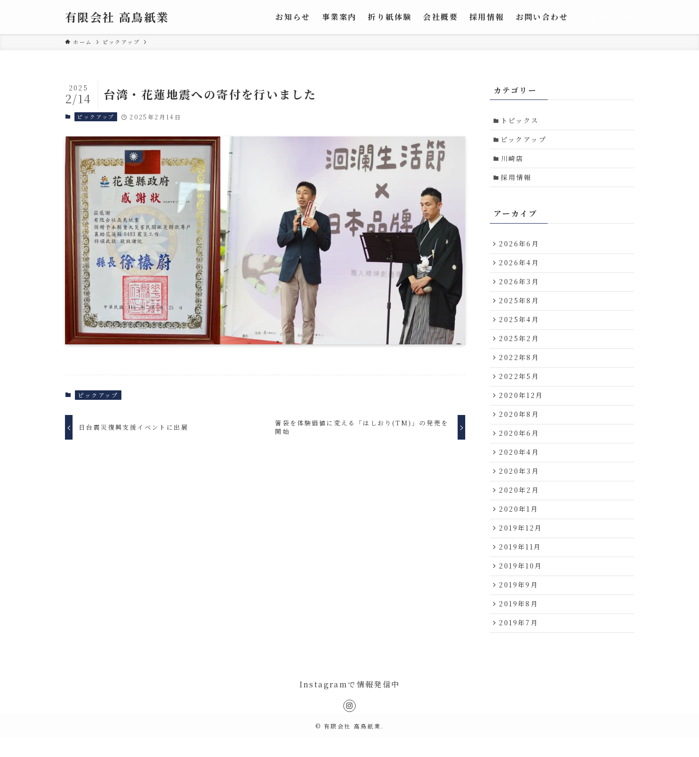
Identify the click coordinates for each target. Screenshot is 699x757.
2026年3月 (520, 286)
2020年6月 (520, 444)
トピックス (521, 121)
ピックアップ (95, 116)
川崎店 (513, 160)
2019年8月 (519, 621)
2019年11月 (521, 562)
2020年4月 (520, 464)
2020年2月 (520, 503)
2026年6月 (520, 247)
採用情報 (517, 179)
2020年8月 (520, 424)
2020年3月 (520, 483)
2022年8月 (520, 365)
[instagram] (349, 725)
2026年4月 (520, 266)
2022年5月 (520, 385)
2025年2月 (520, 346)
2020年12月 (522, 404)
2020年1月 (519, 523)
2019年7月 (519, 641)
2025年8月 (520, 306)
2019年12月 (521, 543)
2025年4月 (520, 326)
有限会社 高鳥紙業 (117, 17)
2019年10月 (521, 582)
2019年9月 (519, 601)
